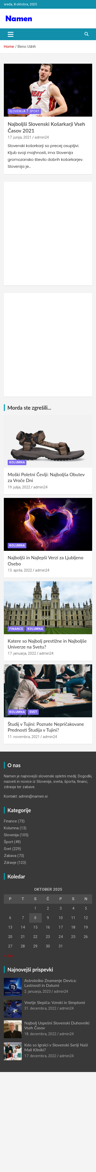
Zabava (10, 855)
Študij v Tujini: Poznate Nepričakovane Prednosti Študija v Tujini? (46, 727)
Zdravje (10, 862)
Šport (34, 111)
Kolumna (17, 462)
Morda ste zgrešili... (29, 408)
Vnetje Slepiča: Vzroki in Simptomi (54, 1002)
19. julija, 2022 (19, 487)
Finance (16, 629)
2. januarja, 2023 (37, 991)
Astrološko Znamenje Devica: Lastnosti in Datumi (50, 983)
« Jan (8, 955)
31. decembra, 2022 (40, 1008)
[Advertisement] (48, 234)
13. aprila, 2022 (20, 570)
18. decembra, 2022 (40, 1034)
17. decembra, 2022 (40, 1056)
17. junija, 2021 (19, 137)
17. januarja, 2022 (22, 653)
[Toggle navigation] (10, 34)
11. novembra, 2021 (24, 737)
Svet (33, 712)
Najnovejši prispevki (30, 969)
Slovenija (17, 111)
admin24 (42, 137)
